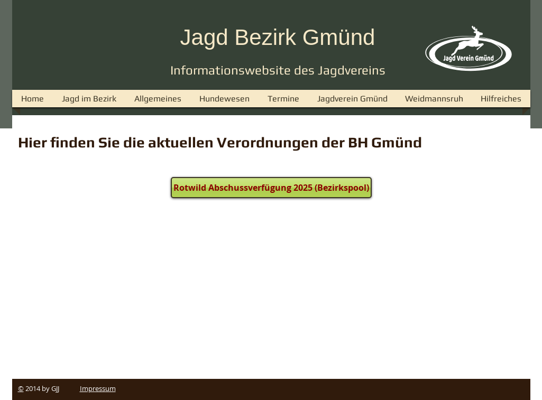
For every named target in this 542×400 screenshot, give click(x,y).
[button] (157, 98)
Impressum (98, 388)
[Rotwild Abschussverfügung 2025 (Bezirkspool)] (271, 187)
